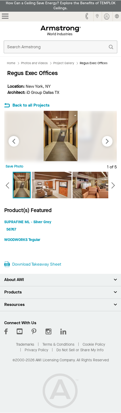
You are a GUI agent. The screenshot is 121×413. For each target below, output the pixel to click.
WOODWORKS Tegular (22, 239)
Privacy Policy (36, 350)
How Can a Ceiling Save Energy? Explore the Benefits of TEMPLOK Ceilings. (60, 6)
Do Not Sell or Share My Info (80, 350)
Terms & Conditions (58, 344)
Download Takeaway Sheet (36, 264)
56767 (11, 229)
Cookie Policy (94, 344)
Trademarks (25, 344)
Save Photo (14, 166)
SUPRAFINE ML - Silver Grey (27, 222)
